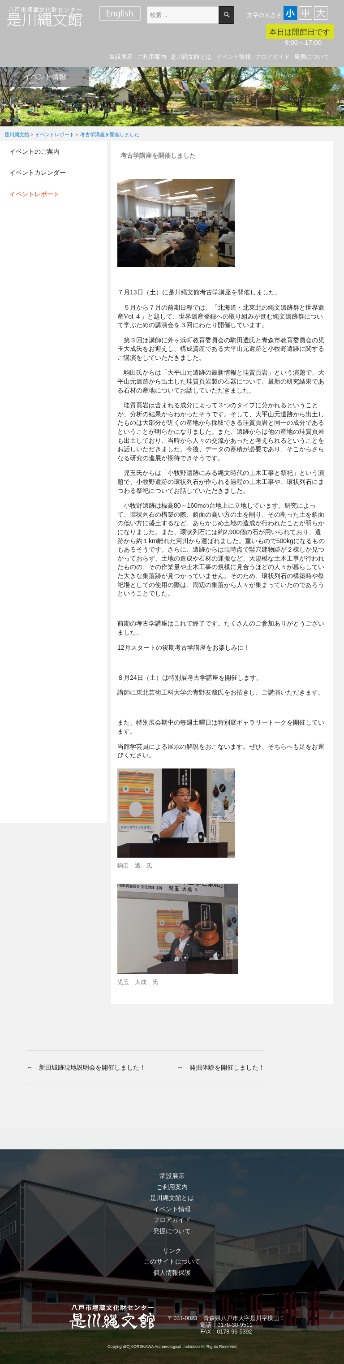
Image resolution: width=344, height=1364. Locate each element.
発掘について (311, 56)
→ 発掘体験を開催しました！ (221, 1067)
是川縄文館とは (191, 56)
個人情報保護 (172, 1272)
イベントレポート (34, 194)
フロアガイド (272, 56)
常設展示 (121, 56)
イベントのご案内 (34, 151)
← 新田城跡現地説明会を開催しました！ (86, 1067)
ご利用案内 (151, 56)
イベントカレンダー (37, 172)
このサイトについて (172, 1261)
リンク (172, 1250)
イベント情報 (233, 56)
